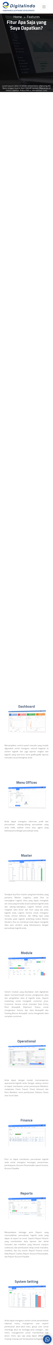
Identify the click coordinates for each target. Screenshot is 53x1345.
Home (17, 16)
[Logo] (18, 6)
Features (33, 16)
